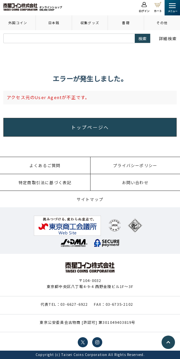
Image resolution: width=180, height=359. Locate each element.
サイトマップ (90, 199)
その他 (162, 22)
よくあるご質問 (44, 165)
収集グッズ (89, 22)
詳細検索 (168, 38)
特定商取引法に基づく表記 (44, 182)
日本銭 (54, 22)
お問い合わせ (135, 182)
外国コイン (17, 22)
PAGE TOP (168, 342)
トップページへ (90, 127)
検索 (142, 38)
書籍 (125, 22)
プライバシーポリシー (135, 165)
